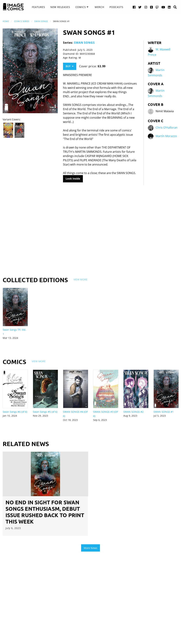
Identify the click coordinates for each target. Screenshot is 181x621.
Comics (80, 7)
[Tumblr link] (151, 7)
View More (80, 279)
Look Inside (73, 178)
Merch (99, 7)
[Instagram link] (145, 7)
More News (90, 548)
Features (38, 7)
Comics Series (21, 21)
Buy (69, 66)
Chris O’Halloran (166, 127)
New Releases (60, 7)
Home (6, 21)
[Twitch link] (157, 7)
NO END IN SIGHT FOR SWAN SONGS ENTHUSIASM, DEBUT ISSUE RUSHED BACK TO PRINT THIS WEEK (45, 512)
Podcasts (116, 7)
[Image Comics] (13, 6)
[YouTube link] (163, 7)
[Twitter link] (140, 7)
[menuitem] (38, 7)
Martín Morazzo (166, 136)
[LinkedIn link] (169, 7)
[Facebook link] (134, 7)
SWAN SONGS (41, 21)
